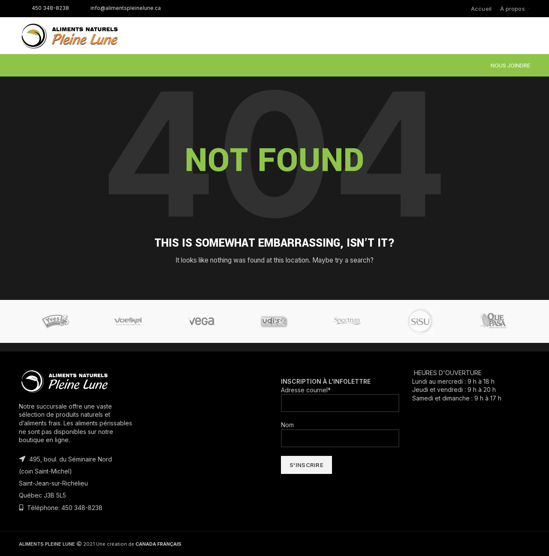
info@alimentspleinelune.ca (119, 8)
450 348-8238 (44, 8)
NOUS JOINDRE (510, 65)
